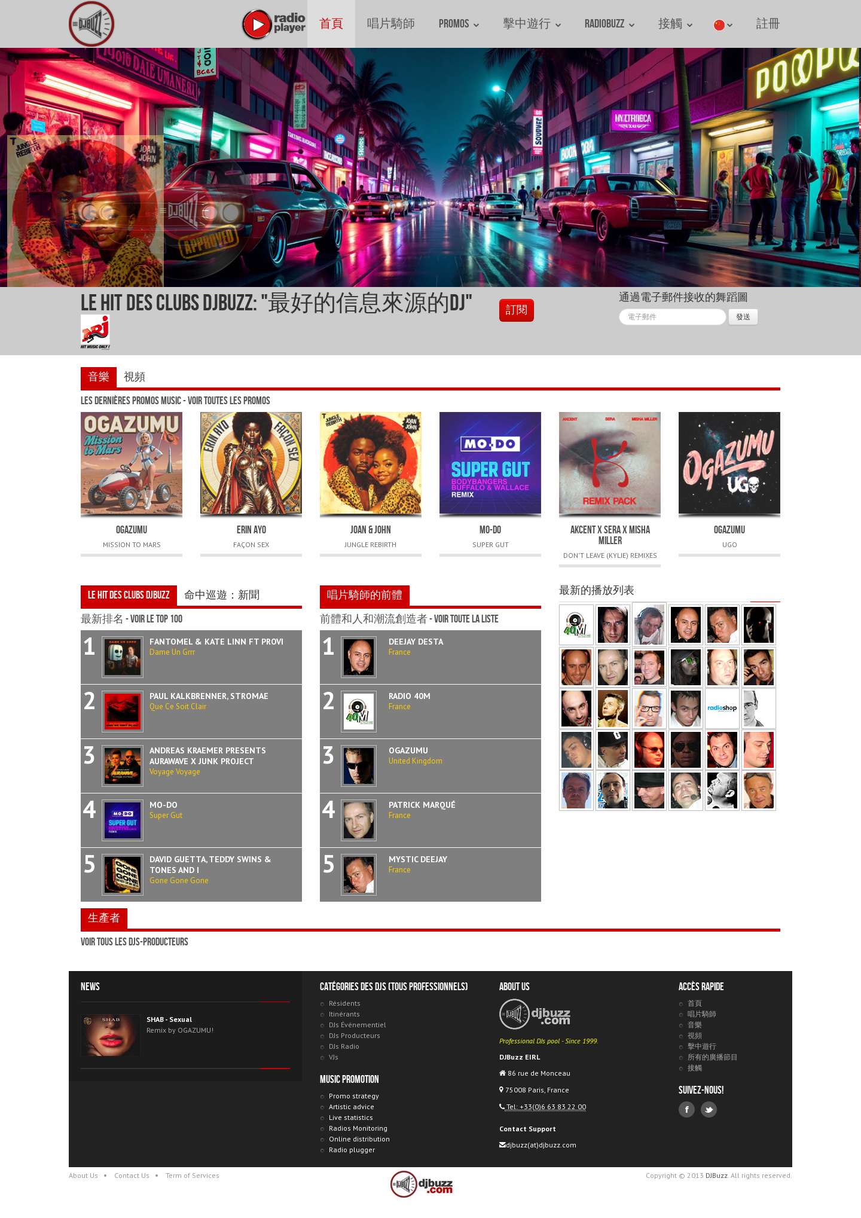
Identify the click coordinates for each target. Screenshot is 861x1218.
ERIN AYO (251, 530)
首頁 (331, 24)
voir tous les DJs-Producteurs (134, 942)
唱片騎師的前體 (364, 595)
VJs (333, 1056)
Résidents (345, 1003)
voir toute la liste (466, 619)
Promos (459, 24)
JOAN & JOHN (370, 530)
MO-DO (490, 530)
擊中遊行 (532, 24)
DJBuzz (93, 24)
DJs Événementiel (357, 1024)
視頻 (134, 377)
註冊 (768, 24)
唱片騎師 (391, 24)
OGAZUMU (131, 530)
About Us (83, 1175)
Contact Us (131, 1175)
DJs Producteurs (354, 1035)
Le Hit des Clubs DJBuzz (129, 595)
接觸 (675, 24)
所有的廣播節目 (713, 1056)
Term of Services (192, 1175)
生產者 (104, 918)
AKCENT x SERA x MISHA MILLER (610, 535)
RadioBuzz (609, 24)
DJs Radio (344, 1046)
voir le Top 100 (156, 619)
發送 (743, 316)
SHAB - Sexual (169, 1019)
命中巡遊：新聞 (221, 595)
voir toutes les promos (229, 401)
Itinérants (344, 1013)
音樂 (98, 377)
